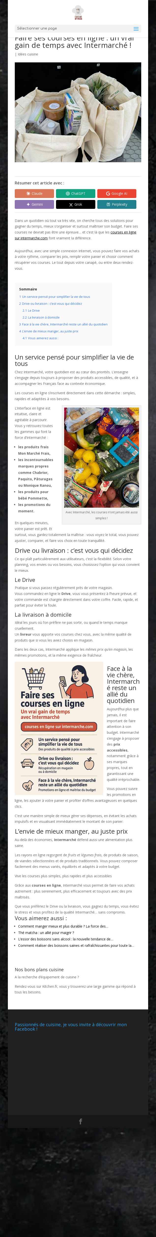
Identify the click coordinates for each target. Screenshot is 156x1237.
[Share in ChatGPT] (72, 193)
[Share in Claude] (33, 193)
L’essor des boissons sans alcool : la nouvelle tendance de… (65, 939)
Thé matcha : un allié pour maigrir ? (46, 932)
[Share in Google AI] (110, 193)
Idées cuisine (28, 54)
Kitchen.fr (49, 986)
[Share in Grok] (72, 204)
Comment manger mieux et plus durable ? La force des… (63, 926)
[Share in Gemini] (33, 204)
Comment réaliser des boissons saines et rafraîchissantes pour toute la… (76, 945)
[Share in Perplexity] (110, 204)
